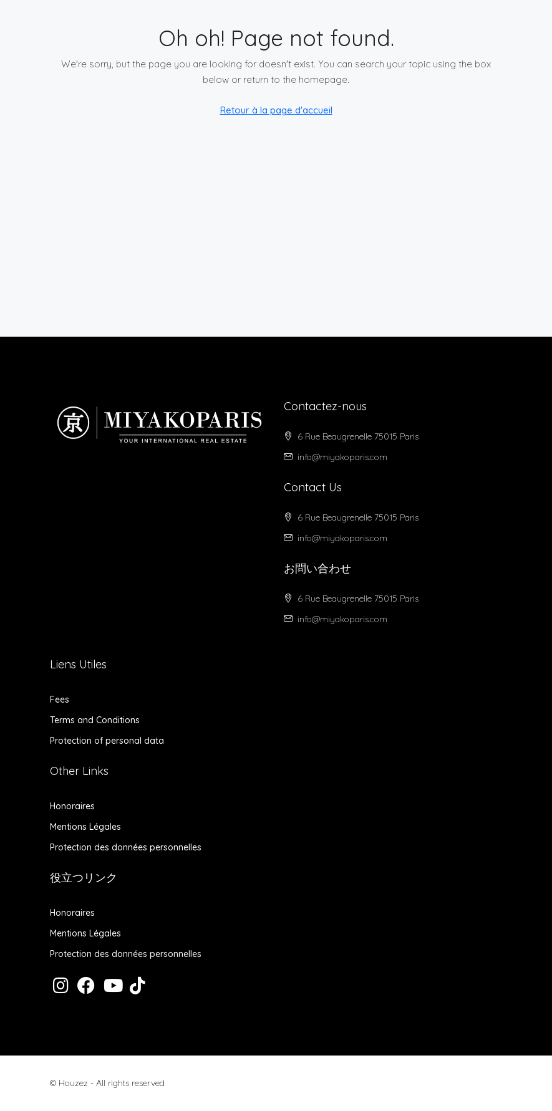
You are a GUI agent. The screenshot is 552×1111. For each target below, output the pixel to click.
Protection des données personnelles (125, 847)
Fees (59, 699)
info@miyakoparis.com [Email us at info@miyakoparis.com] (342, 457)
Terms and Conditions (95, 720)
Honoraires (72, 806)
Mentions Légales (85, 826)
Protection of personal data (107, 740)
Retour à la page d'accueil (276, 110)
